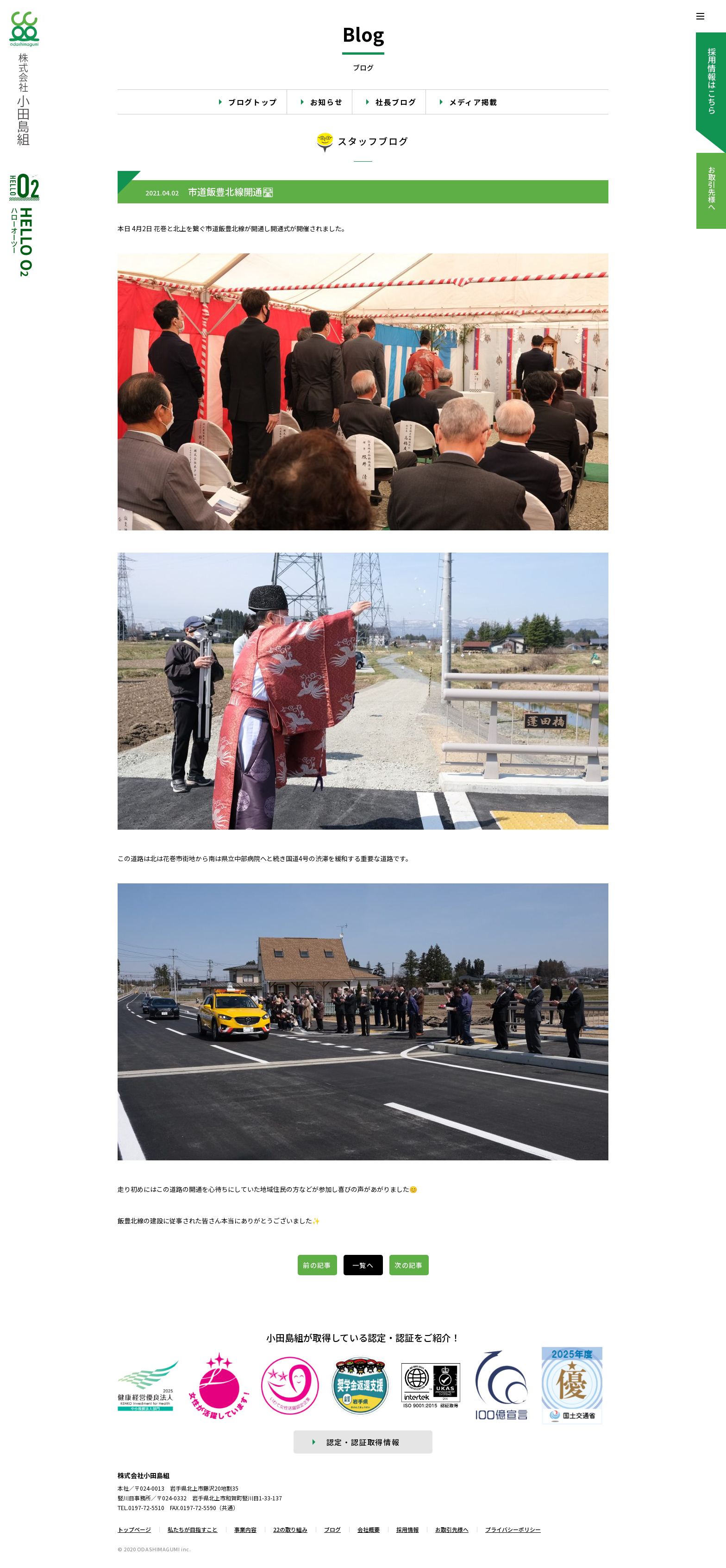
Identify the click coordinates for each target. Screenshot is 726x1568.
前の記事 (317, 1265)
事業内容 (245, 1529)
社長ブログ (396, 101)
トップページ (134, 1529)
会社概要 (368, 1529)
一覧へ (363, 1265)
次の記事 (408, 1265)
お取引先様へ (452, 1529)
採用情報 (407, 1529)
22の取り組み (290, 1529)
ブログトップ (252, 101)
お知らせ (326, 101)
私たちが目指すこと (193, 1529)
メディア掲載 (473, 101)
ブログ (332, 1529)
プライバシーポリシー (513, 1529)
